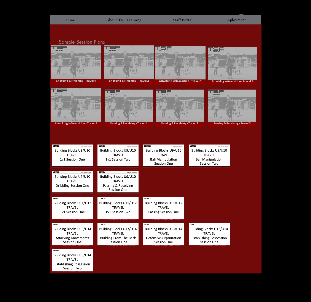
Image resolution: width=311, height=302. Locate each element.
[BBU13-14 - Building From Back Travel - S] (118, 235)
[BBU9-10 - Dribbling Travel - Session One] (72, 183)
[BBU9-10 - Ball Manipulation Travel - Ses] (164, 157)
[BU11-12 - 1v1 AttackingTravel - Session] (72, 209)
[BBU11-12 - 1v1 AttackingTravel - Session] (118, 209)
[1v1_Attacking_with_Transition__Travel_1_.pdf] (180, 66)
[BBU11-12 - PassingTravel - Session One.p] (164, 209)
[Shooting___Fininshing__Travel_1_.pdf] (76, 65)
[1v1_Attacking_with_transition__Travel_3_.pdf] (76, 108)
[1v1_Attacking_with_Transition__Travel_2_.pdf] (232, 66)
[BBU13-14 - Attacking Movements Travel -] (72, 235)
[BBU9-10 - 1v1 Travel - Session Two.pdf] (118, 157)
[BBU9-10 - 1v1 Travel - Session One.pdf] (72, 157)
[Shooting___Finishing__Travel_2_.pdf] (129, 65)
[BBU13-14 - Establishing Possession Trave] (209, 235)
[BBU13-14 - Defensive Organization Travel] (164, 235)
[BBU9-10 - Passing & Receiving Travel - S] (118, 183)
